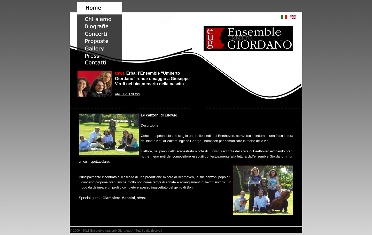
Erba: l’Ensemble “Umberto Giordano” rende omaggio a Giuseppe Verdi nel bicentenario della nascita (152, 78)
